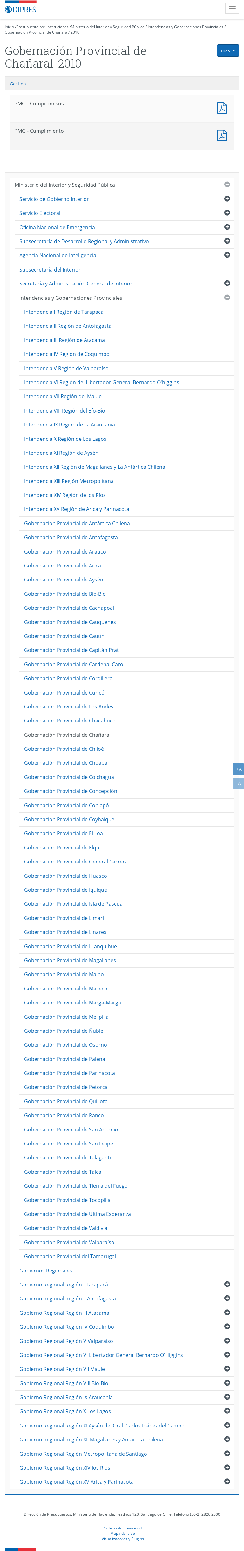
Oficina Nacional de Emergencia (57, 227)
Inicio (9, 27)
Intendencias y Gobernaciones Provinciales (185, 27)
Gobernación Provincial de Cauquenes (70, 622)
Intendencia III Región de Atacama (64, 340)
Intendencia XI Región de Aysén (61, 452)
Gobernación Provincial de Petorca (66, 1087)
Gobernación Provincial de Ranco (64, 1115)
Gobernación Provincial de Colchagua (69, 777)
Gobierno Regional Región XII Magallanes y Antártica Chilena (91, 1439)
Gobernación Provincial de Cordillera (68, 678)
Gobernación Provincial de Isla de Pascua (73, 903)
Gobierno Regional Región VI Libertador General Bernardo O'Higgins (101, 1355)
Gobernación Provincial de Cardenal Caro (73, 664)
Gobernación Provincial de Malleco (65, 988)
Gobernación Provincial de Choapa (65, 762)
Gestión (18, 84)
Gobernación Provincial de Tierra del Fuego (76, 1185)
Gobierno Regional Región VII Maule (62, 1369)
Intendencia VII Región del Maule (63, 396)
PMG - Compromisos (223, 107)
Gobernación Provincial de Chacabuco (70, 720)
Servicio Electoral (39, 213)
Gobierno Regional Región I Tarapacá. (64, 1284)
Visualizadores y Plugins (123, 1538)
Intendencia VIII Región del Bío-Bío (64, 410)
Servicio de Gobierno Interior (54, 199)
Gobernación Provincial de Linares (65, 932)
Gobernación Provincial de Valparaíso (69, 1242)
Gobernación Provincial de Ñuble (63, 1030)
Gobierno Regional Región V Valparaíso (66, 1341)
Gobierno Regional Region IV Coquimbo (66, 1326)
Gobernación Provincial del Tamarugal (70, 1256)
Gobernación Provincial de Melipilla (66, 1016)
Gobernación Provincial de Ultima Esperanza (77, 1214)
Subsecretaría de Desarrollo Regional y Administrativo (84, 241)
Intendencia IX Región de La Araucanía (69, 424)
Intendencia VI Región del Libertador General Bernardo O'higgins (101, 382)
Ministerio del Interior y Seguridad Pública (108, 27)
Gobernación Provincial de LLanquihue (70, 946)
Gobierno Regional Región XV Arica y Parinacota (76, 1481)
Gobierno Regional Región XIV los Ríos (64, 1467)
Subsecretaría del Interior (50, 269)
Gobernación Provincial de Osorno (65, 1044)
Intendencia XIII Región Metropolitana (69, 481)
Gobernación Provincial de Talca (62, 1171)
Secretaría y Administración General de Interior (75, 283)
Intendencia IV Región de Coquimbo (67, 354)
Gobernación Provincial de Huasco (65, 875)
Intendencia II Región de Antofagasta (68, 325)
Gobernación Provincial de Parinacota (69, 1073)
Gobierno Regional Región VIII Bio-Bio (63, 1383)
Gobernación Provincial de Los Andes (68, 706)
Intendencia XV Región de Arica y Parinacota (76, 509)
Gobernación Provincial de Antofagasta (71, 537)
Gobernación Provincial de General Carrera (76, 861)
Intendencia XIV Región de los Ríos (65, 495)
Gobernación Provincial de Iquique (65, 889)
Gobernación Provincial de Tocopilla (67, 1200)
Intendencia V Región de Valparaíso (66, 368)
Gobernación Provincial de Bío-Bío (65, 593)
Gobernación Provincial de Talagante (68, 1157)
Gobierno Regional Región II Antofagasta (67, 1298)
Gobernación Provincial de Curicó (64, 692)
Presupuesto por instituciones (42, 27)
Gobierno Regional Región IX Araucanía (66, 1397)
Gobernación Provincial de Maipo (64, 974)
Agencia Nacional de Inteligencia (57, 255)
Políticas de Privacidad (122, 1527)
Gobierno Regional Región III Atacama (64, 1312)
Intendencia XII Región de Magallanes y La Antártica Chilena (94, 466)
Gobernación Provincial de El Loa (63, 833)
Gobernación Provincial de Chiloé (64, 748)
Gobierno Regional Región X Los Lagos (65, 1411)
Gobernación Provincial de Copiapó (66, 805)
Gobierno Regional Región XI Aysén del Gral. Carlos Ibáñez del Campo (102, 1425)
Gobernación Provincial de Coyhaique (69, 819)
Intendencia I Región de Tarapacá (64, 311)
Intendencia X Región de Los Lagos (65, 438)
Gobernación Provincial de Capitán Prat (71, 650)
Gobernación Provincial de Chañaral (36, 32)
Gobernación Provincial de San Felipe (68, 1143)
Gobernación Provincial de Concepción (70, 791)
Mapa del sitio (122, 1533)
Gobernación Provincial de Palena (64, 1059)
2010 (75, 32)
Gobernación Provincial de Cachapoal (69, 607)
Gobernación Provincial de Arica (62, 565)
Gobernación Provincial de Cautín (64, 636)
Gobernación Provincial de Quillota (66, 1101)
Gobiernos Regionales (45, 1270)
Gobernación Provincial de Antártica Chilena (77, 523)
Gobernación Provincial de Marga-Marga (72, 1002)
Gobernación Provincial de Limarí (64, 918)
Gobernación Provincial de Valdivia (65, 1228)
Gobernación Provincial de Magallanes (70, 960)
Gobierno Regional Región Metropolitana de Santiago (83, 1453)
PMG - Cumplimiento (223, 134)
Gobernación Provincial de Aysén (63, 579)
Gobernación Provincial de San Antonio (71, 1129)
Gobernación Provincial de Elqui (62, 847)
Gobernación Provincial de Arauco (65, 551)
